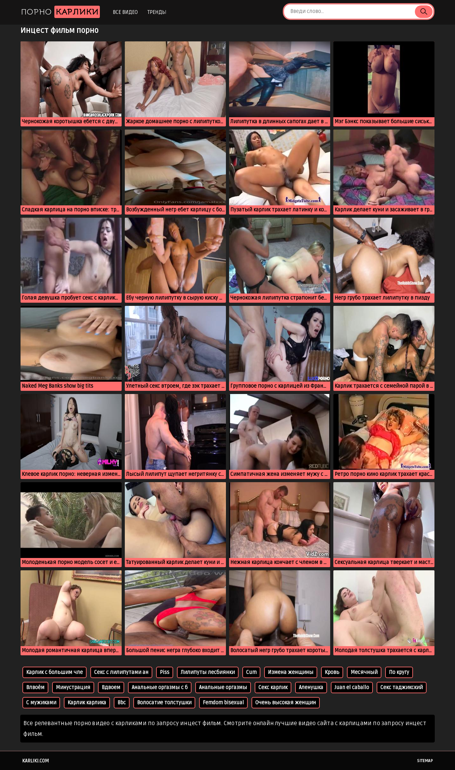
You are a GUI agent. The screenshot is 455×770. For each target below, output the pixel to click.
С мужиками (41, 703)
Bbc (122, 703)
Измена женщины (290, 672)
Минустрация (73, 687)
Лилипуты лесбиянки (208, 672)
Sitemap (425, 760)
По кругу (399, 672)
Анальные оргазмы (223, 687)
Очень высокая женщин (285, 703)
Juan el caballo (352, 687)
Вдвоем (111, 687)
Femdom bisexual (223, 703)
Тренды (157, 12)
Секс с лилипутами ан (121, 672)
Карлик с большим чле (54, 672)
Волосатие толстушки (164, 703)
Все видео (125, 12)
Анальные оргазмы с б (160, 687)
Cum (251, 672)
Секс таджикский (401, 687)
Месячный (364, 672)
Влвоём (35, 687)
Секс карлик (273, 687)
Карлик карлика (87, 703)
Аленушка (311, 687)
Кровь (332, 672)
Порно (60, 12)
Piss (164, 672)
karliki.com (35, 761)
